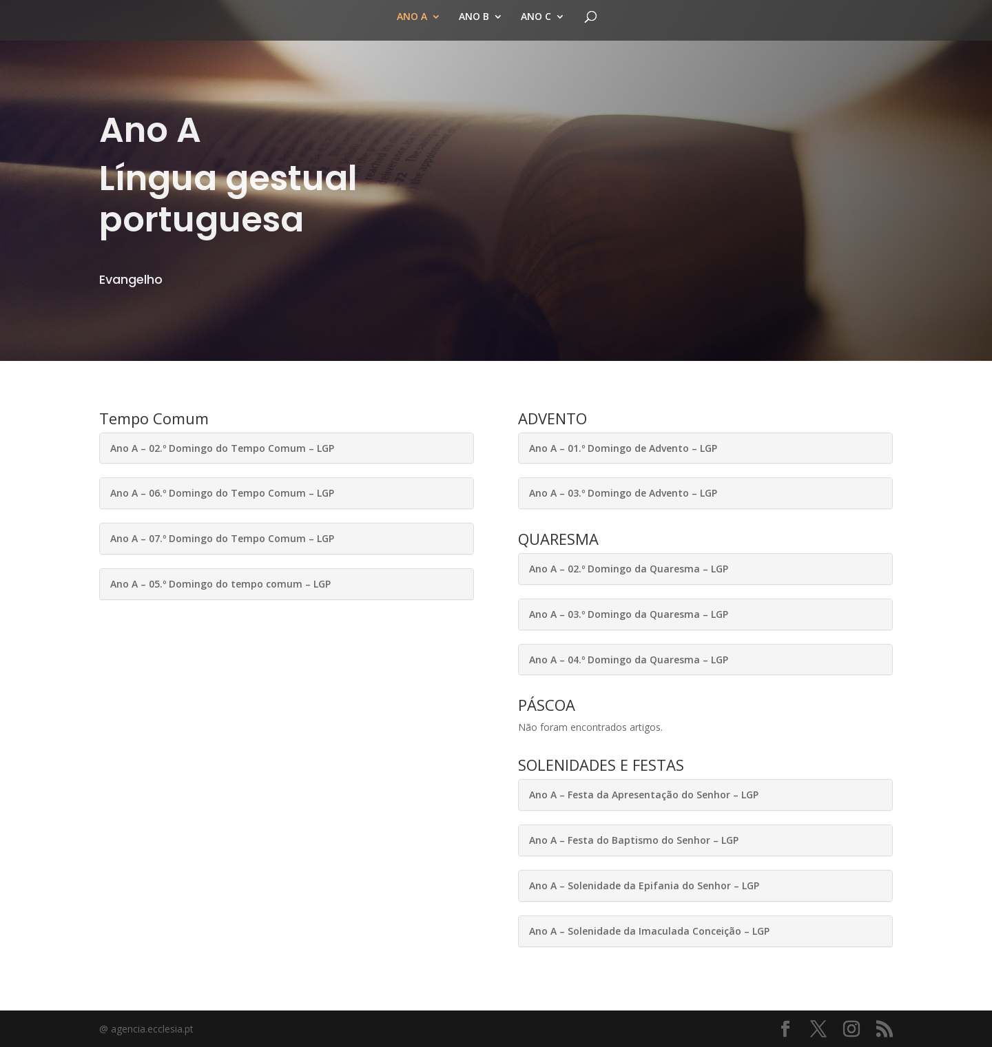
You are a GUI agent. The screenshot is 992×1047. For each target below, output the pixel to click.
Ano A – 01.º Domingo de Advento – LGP (623, 448)
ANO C (536, 17)
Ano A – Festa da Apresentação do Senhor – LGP (643, 794)
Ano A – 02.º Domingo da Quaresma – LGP (628, 568)
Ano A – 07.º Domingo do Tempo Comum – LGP (222, 538)
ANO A (412, 17)
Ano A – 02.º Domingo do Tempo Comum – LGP (222, 448)
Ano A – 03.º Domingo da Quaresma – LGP (628, 614)
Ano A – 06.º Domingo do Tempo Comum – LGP (222, 492)
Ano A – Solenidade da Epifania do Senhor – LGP (644, 885)
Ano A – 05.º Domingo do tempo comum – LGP (220, 583)
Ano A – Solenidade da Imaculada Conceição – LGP (649, 930)
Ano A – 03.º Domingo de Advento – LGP (623, 492)
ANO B (474, 17)
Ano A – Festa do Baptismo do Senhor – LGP (633, 840)
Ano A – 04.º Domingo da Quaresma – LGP (628, 659)
